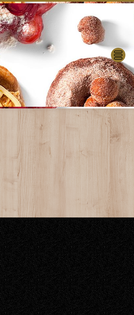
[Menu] (118, 55)
